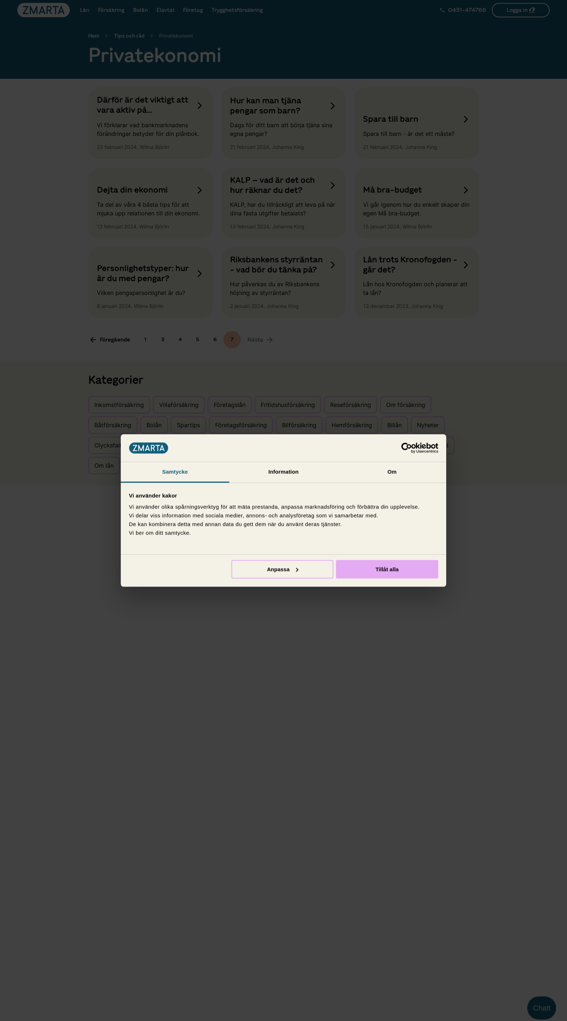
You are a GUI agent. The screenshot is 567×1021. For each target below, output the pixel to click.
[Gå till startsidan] (43, 10)
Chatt (541, 1008)
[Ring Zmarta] (462, 10)
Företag (245, 10)
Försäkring (129, 10)
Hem (93, 36)
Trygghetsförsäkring (295, 10)
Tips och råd (129, 36)
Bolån (170, 10)
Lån (90, 10)
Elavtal (206, 10)
